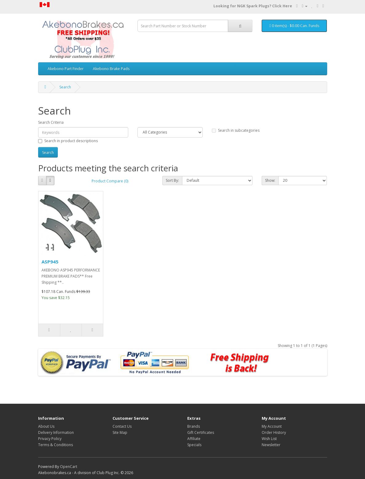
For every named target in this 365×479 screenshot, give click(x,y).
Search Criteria (51, 122)
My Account (272, 426)
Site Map (120, 432)
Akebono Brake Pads (111, 68)
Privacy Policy (49, 438)
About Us (46, 426)
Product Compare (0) (110, 181)
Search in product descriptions (68, 140)
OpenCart (68, 466)
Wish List (269, 438)
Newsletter (271, 444)
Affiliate (193, 438)
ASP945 (50, 262)
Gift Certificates (200, 432)
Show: (270, 180)
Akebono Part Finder (66, 68)
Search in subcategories (236, 130)
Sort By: (172, 180)
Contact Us (122, 426)
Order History (274, 432)
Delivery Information (56, 432)
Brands (193, 426)
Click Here (282, 6)
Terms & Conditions (55, 444)
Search (65, 87)
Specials (194, 444)
